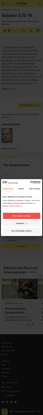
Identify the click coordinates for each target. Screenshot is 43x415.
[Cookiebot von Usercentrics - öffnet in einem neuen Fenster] (30, 182)
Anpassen (21, 223)
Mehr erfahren (16, 206)
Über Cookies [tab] (34, 189)
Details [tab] (21, 189)
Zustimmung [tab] (8, 189)
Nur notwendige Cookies (21, 231)
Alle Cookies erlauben (21, 216)
